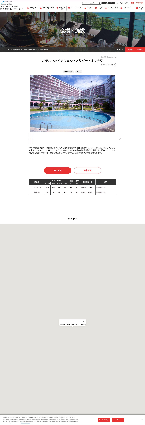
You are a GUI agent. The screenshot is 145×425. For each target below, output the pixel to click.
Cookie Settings (104, 420)
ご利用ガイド (108, 3)
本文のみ (140, 50)
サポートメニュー (128, 8)
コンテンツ (90, 8)
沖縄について (33, 8)
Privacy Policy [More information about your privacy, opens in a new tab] (25, 423)
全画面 (130, 50)
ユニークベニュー (76, 8)
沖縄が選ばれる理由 (48, 8)
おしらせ (141, 8)
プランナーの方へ (113, 8)
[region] (72, 419)
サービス (100, 8)
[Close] (83, 321)
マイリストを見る (122, 3)
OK (118, 420)
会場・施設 (62, 8)
